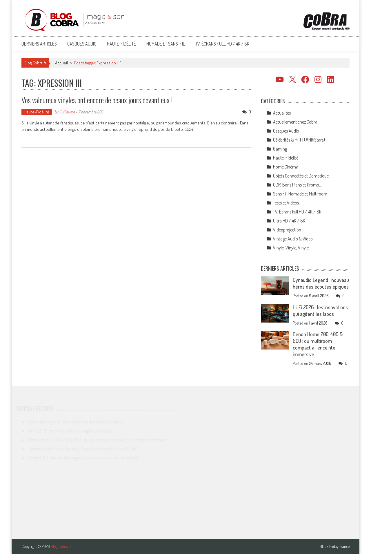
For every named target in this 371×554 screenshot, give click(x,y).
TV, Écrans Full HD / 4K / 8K (222, 44)
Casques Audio (82, 44)
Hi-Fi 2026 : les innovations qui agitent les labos (320, 310)
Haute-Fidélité (121, 44)
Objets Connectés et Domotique (301, 176)
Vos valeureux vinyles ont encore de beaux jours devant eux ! (97, 100)
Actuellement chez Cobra (295, 122)
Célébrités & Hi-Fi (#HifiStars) (299, 140)
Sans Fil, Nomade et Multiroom (300, 194)
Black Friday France (335, 546)
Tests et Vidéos (286, 203)
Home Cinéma (285, 167)
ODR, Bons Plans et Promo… (297, 185)
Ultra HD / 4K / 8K (289, 221)
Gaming (280, 149)
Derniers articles (39, 44)
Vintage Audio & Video (293, 239)
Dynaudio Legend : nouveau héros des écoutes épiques (321, 283)
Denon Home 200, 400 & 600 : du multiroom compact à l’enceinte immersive (318, 344)
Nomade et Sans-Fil (165, 44)
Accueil (61, 63)
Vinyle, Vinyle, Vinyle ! (291, 248)
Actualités (282, 113)
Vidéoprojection (287, 230)
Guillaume (67, 111)
